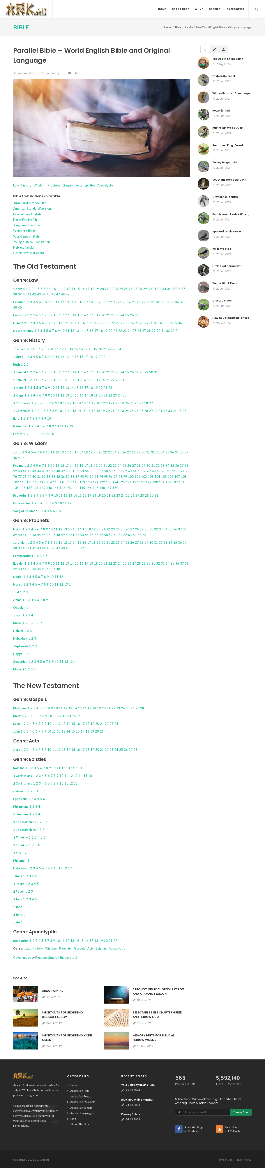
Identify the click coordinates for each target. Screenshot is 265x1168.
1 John (17, 899)
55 (91, 471)
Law (16, 185)
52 (77, 471)
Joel (16, 592)
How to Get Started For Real (231, 318)
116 (62, 482)
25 (126, 289)
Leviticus (19, 315)
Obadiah (19, 608)
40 (24, 294)
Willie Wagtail (221, 249)
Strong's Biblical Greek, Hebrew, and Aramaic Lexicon (159, 991)
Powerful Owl (221, 111)
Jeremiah (19, 543)
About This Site (79, 1124)
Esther (18, 434)
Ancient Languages (82, 1113)
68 (154, 471)
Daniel (17, 577)
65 (139, 471)
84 (53, 477)
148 (102, 488)
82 (44, 477)
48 (63, 294)
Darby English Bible (26, 220)
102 (144, 477)
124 (115, 482)
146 (89, 488)
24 (121, 289)
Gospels (68, 185)
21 (107, 289)
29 (145, 289)
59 (111, 471)
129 (148, 482)
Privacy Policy (130, 1114)
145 (82, 488)
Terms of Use (224, 1159)
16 (83, 289)
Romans (18, 768)
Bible (21, 27)
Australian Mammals (82, 1102)
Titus (17, 853)
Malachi (18, 669)
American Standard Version (32, 209)
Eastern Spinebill (223, 76)
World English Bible (26, 236)
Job (15, 452)
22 (111, 289)
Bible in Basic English (27, 214)
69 (158, 471)
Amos (17, 600)
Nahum (18, 631)
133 (175, 482)
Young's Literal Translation (31, 242)
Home (167, 27)
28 (140, 289)
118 (75, 482)
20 (102, 289)
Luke (16, 724)
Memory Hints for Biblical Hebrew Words (153, 1038)
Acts (79, 185)
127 (135, 482)
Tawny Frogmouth (224, 162)
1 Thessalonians (24, 822)
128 (142, 482)
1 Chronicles (22, 403)
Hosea (17, 584)
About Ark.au (52, 991)
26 (130, 289)
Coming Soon (241, 1112)
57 (101, 471)
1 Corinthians (22, 776)
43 (39, 294)
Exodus (18, 302)
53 (82, 471)
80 (34, 477)
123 (109, 482)
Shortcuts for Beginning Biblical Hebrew (62, 1015)
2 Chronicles (22, 411)
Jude (16, 922)
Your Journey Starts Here (138, 1085)
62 (125, 471)
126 (128, 482)
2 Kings (18, 395)
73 (178, 471)
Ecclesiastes (22, 503)
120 (89, 482)
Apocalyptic (105, 185)
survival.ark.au (22, 1111)
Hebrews (19, 868)
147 (95, 488)
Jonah (17, 615)
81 (39, 477)
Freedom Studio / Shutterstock (56, 958)
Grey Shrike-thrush (225, 197)
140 (49, 488)
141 (56, 488)
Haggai (18, 654)
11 (59, 289)
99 (125, 477)
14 (73, 289)
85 (58, 477)
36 (178, 289)
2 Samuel (19, 380)
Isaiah (17, 529)
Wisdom (39, 185)
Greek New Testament (28, 253)
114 (49, 482)
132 (168, 482)
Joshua (18, 349)
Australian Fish (79, 1090)
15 (78, 289)
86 (63, 477)
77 (20, 477)
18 (92, 289)
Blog (73, 1119)
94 (101, 477)
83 (48, 477)
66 (144, 471)
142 (62, 488)
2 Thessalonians (24, 830)
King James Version (26, 225)
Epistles (89, 185)
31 (154, 289)
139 (42, 488)
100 (131, 477)
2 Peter (18, 892)
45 (48, 294)
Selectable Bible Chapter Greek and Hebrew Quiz (157, 1015)
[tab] (205, 49)
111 (29, 482)
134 (181, 482)
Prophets (53, 185)
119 (82, 482)
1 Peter (18, 884)
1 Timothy (20, 837)
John (16, 731)
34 (169, 289)
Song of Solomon (25, 511)
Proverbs (19, 496)
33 (164, 289)
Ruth (16, 365)
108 (184, 477)
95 (106, 477)
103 (150, 477)
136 (22, 488)
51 (72, 471)
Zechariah (20, 662)
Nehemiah (20, 426)
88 (72, 477)
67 (149, 471)
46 (53, 294)
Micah (17, 623)
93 (96, 477)
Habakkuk (20, 638)
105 (164, 477)
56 (96, 471)
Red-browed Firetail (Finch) (231, 214)
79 (29, 477)
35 (174, 289)
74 (182, 471)
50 (72, 294)
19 (97, 289)
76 (15, 477)
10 (54, 289)
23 (116, 289)
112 (36, 482)
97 (115, 477)
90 (82, 477)
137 (29, 488)
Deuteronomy (23, 331)
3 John (17, 915)
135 (16, 488)
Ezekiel (18, 564)
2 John (17, 907)
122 (102, 482)
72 (173, 471)
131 (162, 482)
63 (130, 471)
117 (69, 482)
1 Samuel (19, 372)
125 (122, 482)
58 (106, 471)
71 (168, 471)
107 (177, 477)
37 (183, 289)
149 (109, 488)
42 (34, 294)
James (17, 876)
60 (115, 471)
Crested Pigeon (222, 301)
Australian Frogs (80, 1096)
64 (135, 471)
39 (20, 294)
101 (137, 477)
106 (170, 477)
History (26, 185)
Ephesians (20, 799)
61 (120, 471)
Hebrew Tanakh (24, 248)
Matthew (19, 708)
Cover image (22, 958)
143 (69, 488)
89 (77, 477)
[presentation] (205, 49)
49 (68, 294)
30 (150, 289)
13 (68, 289)
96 (111, 477)
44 (44, 294)
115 (56, 482)
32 (159, 289)
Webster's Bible (24, 231)
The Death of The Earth (227, 59)
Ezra (16, 419)
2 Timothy (20, 845)
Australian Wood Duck (227, 128)
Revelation (21, 941)
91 (87, 477)
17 (87, 289)
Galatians (20, 791)
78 (24, 477)
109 (16, 482)
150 (115, 488)
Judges (18, 357)
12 (64, 289)
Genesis (19, 289)
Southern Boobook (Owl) (229, 180)
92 (91, 477)
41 (29, 294)
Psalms (18, 466)
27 (135, 289)
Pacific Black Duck (224, 283)
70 (163, 471)
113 (42, 482)
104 (157, 477)
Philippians (20, 807)
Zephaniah (20, 646)
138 (36, 488)
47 (58, 294)
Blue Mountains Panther (137, 1100)
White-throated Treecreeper (232, 93)
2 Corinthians (22, 783)
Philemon (19, 861)
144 (75, 488)
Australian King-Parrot (227, 145)
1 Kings (18, 388)
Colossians (20, 814)
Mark (17, 716)
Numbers (19, 323)
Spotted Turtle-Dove (226, 232)
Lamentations (23, 556)
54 (87, 471)
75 (187, 471)
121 (95, 482)
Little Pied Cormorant (227, 266)
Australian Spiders (81, 1107)
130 (155, 482)
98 (120, 477)
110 (22, 482)
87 (68, 477)
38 (15, 294)
